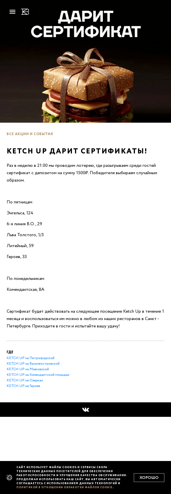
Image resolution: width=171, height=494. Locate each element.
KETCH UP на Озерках (25, 380)
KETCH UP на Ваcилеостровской (33, 364)
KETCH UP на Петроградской (30, 358)
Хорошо (149, 478)
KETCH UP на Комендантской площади (38, 375)
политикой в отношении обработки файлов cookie (64, 487)
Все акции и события (30, 134)
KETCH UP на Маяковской (28, 369)
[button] (85, 409)
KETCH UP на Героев (23, 386)
